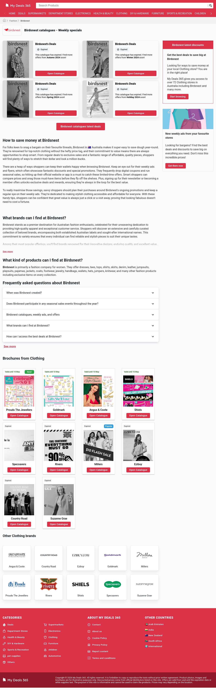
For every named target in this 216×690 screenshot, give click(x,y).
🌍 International (153, 647)
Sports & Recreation (179, 13)
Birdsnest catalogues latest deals (81, 126)
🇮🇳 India (149, 631)
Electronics (83, 13)
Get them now (175, 165)
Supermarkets (37, 13)
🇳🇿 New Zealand (154, 636)
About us (94, 632)
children (200, 13)
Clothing (121, 13)
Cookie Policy (97, 639)
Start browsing (178, 96)
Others (9, 663)
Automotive (52, 657)
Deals (21, 13)
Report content (97, 652)
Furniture (158, 13)
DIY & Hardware (139, 13)
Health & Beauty (103, 13)
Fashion (13, 21)
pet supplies (12, 657)
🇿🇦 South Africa (153, 642)
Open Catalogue (56, 73)
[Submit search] (210, 5)
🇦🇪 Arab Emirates (154, 625)
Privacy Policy (97, 646)
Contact (94, 626)
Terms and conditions (101, 659)
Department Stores (61, 13)
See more (8, 251)
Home (12, 13)
